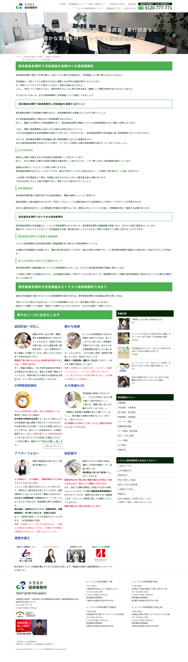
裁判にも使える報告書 (127, 484)
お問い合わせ (130, 8)
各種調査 (122, 402)
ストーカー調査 (124, 421)
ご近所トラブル (124, 465)
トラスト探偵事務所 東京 (146, 581)
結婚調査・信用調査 (126, 416)
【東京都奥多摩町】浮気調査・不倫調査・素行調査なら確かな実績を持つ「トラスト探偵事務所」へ (42, 58)
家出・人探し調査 (125, 435)
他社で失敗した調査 (126, 479)
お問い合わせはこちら (53, 446)
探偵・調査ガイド (97, 4)
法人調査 (122, 445)
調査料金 (132, 4)
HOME (63, 4)
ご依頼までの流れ (116, 4)
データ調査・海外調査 (127, 430)
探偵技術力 (123, 475)
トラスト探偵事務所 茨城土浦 (148, 607)
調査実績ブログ (113, 8)
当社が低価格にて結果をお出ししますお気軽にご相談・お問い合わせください (135, 500)
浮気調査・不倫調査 (126, 407)
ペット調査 (123, 440)
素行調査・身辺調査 (126, 412)
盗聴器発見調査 (124, 426)
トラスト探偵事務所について (90, 8)
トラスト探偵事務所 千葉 (100, 581)
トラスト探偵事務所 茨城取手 (103, 607)
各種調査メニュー (77, 4)
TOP (17, 57)
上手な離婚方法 (124, 470)
